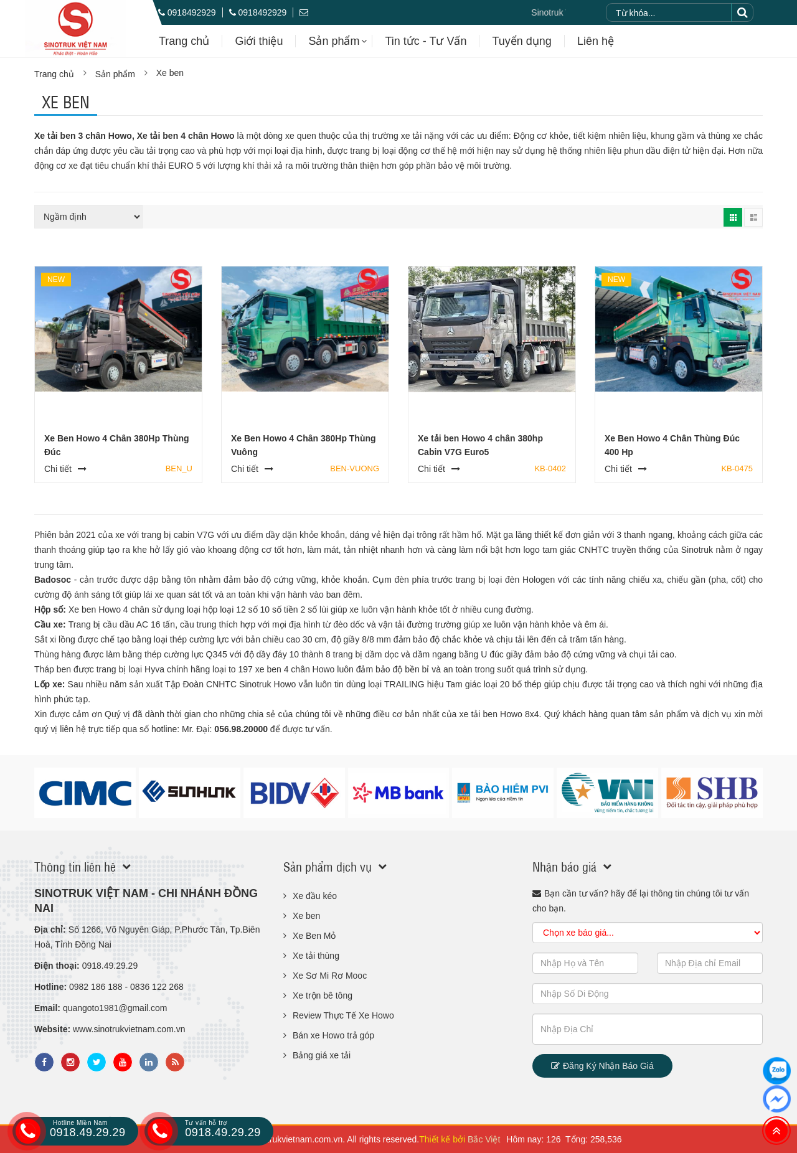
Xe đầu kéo (315, 896)
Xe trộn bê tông (322, 995)
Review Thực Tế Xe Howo (343, 1015)
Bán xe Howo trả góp (333, 1035)
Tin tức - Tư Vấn (425, 41)
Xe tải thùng (316, 956)
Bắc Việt (484, 1139)
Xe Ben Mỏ (314, 936)
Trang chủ (184, 41)
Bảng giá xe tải (322, 1055)
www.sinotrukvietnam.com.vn (129, 1029)
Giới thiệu (259, 41)
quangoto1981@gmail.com (115, 1008)
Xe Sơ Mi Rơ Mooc (330, 976)
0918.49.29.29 (71, 1130)
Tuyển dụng (521, 41)
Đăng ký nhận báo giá (602, 1065)
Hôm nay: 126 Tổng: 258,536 (563, 1139)
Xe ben (170, 73)
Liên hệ (595, 41)
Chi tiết (58, 469)
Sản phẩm (333, 41)
